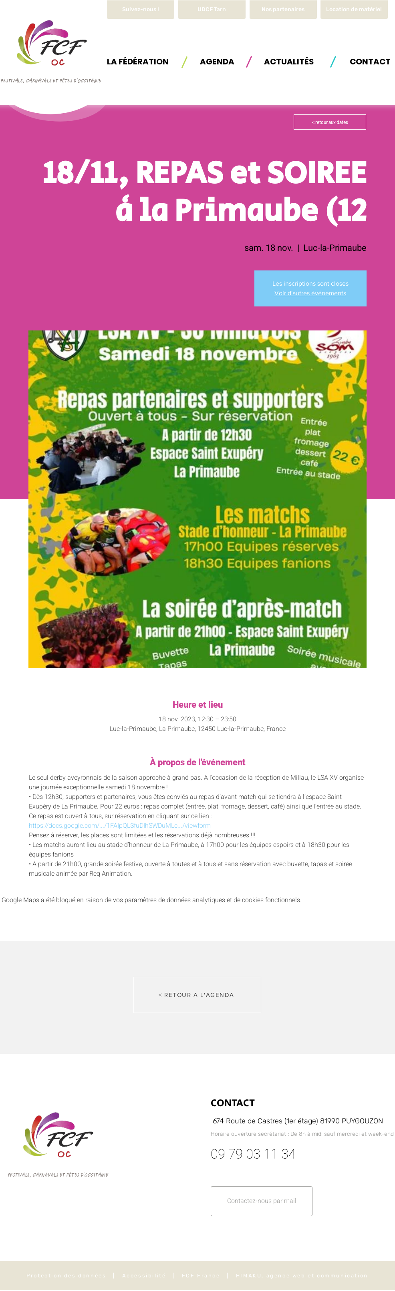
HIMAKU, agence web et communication (302, 1276)
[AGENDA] (217, 61)
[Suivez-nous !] (141, 9)
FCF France (201, 1276)
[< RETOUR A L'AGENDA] (197, 995)
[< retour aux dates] (330, 122)
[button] (354, 9)
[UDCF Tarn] (212, 9)
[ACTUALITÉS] (289, 61)
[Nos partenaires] (283, 9)
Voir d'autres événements (310, 293)
